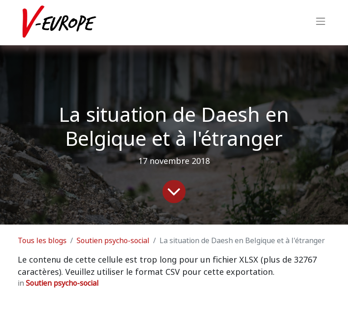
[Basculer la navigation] (321, 22)
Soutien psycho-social (113, 240)
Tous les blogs (42, 240)
